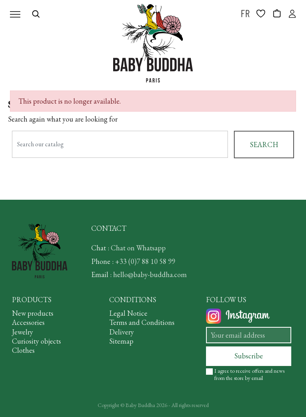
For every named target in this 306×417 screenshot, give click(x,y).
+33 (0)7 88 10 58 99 (145, 261)
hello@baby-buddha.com (150, 274)
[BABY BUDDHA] (153, 43)
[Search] (120, 144)
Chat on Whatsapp (138, 247)
